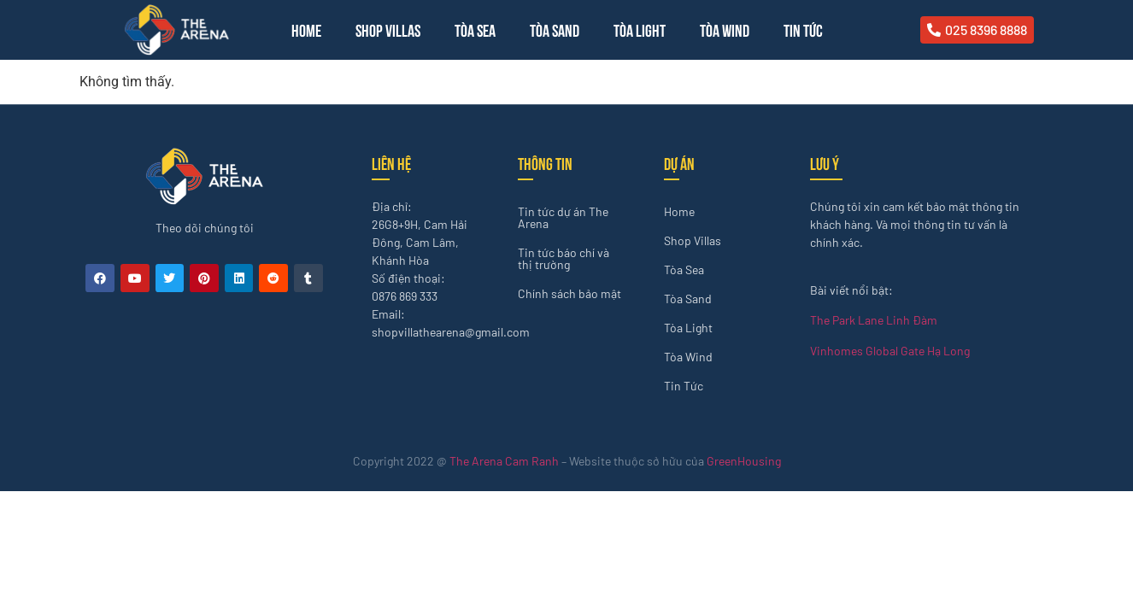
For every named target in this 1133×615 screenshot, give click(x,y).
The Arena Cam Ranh (504, 461)
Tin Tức (803, 29)
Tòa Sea (475, 29)
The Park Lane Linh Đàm (873, 320)
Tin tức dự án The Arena (563, 217)
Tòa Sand (554, 29)
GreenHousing (744, 461)
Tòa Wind (724, 29)
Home (306, 29)
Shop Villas (387, 29)
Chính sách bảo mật (569, 293)
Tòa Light (639, 29)
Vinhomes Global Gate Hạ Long (890, 350)
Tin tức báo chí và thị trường (563, 258)
